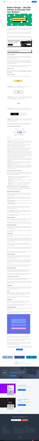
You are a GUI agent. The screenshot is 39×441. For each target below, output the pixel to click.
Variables (9, 308)
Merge (23, 1)
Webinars (11, 1)
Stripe (9, 334)
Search (28, 1)
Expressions (13, 308)
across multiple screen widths (26, 273)
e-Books (15, 1)
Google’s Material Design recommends (22, 194)
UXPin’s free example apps (10, 347)
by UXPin (8, 1)
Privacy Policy (24, 421)
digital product (20, 28)
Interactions (20, 301)
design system (24, 177)
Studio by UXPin (4, 2)
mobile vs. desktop (26, 274)
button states (17, 174)
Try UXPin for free (19, 349)
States (10, 292)
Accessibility (8, 255)
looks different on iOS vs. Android (22, 271)
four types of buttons (12, 76)
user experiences (9, 30)
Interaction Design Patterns (22, 385)
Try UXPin (34, 1)
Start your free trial (13, 375)
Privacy (34, 440)
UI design (19, 177)
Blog (19, 1)
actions (16, 302)
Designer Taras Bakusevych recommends (12, 230)
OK (32, 440)
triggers (12, 302)
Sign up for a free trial (10, 346)
